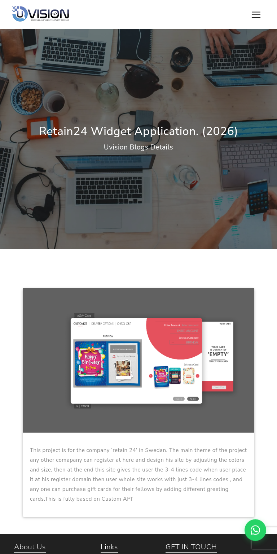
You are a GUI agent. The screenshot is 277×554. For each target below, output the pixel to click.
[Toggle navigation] (256, 15)
